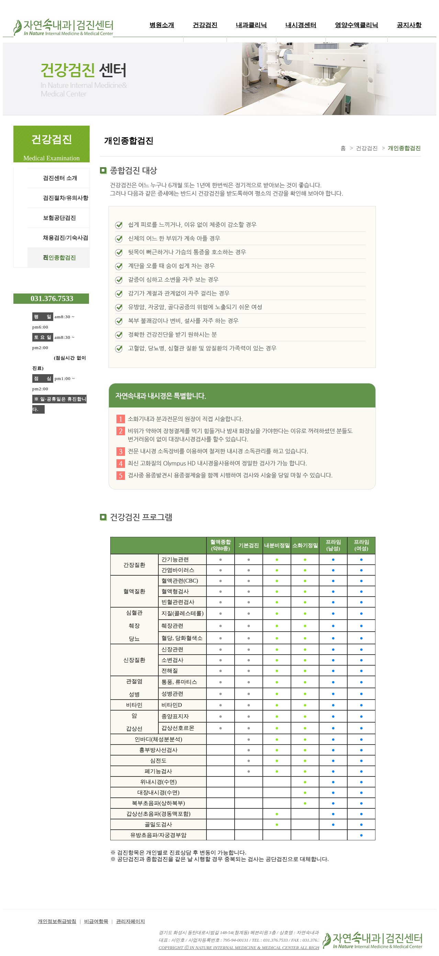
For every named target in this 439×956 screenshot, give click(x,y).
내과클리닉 (251, 25)
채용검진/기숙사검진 (65, 241)
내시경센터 (300, 25)
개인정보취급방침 (57, 921)
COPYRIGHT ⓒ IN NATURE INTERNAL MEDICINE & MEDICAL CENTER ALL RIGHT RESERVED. (252, 947)
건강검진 (205, 25)
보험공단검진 (59, 218)
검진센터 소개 (60, 178)
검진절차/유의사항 (65, 198)
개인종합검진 (59, 258)
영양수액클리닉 (356, 25)
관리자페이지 (130, 921)
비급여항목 (96, 921)
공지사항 (409, 25)
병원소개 (161, 25)
